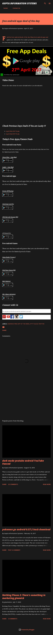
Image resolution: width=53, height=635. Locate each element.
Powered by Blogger (26, 630)
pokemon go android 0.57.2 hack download (26, 529)
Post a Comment (14, 550)
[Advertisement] (26, 400)
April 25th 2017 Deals (12, 131)
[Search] (45, 3)
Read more (47, 484)
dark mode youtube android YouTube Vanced (23, 462)
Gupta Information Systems (19, 3)
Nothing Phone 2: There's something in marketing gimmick (23, 596)
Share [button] (4, 330)
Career (4, 8)
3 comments (12, 619)
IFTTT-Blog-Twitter (37, 324)
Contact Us (15, 8)
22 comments (13, 484)
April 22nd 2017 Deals (12, 134)
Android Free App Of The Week (18, 324)
